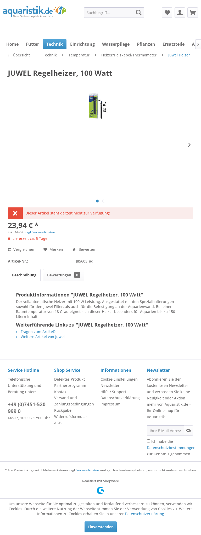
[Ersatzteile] (173, 44)
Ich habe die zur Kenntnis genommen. (171, 447)
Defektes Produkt (69, 379)
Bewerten (83, 249)
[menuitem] (114, 12)
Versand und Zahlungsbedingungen (74, 400)
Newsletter (110, 385)
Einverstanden (101, 526)
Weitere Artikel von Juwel (40, 336)
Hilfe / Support (113, 391)
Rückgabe (62, 410)
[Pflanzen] (146, 44)
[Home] (12, 44)
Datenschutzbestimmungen (171, 447)
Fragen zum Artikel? (35, 331)
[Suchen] (138, 12)
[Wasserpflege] (115, 44)
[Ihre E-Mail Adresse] (165, 430)
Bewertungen (63, 275)
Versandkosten (87, 470)
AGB (58, 422)
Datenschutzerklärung (120, 397)
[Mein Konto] (180, 12)
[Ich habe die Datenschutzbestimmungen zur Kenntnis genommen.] (148, 441)
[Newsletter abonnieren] (188, 430)
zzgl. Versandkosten (40, 232)
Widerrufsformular (70, 416)
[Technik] (54, 44)
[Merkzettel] (167, 12)
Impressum (110, 404)
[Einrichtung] (82, 44)
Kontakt (61, 391)
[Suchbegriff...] (114, 12)
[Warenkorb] (192, 12)
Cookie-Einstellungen (119, 379)
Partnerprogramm (70, 385)
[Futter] (32, 44)
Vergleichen (21, 249)
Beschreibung (24, 274)
